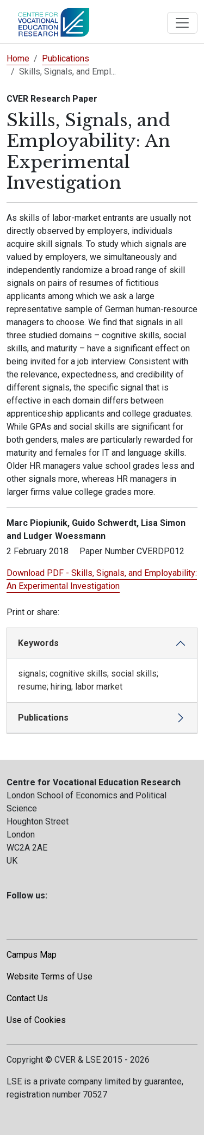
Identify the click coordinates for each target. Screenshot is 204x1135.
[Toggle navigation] (182, 23)
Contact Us (27, 998)
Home (18, 58)
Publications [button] (43, 717)
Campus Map (32, 955)
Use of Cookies (36, 1020)
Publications (65, 58)
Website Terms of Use (49, 976)
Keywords (38, 643)
